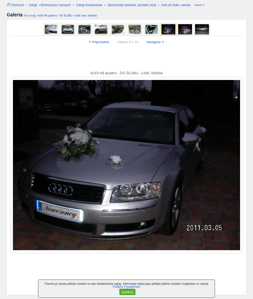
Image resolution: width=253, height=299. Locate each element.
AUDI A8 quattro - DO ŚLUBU (54, 15)
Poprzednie (100, 42)
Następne (154, 42)
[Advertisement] (126, 58)
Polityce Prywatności (126, 287)
